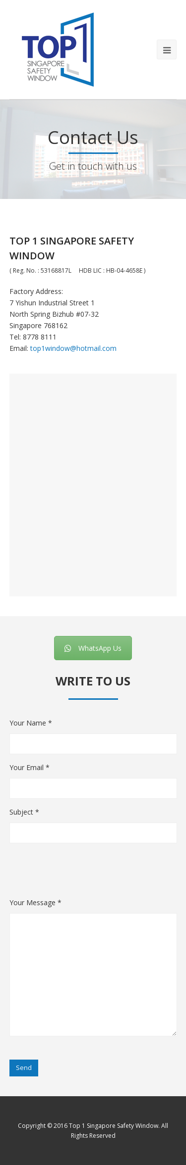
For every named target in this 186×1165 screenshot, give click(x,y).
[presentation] (84, 877)
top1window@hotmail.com (73, 348)
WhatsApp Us (93, 648)
